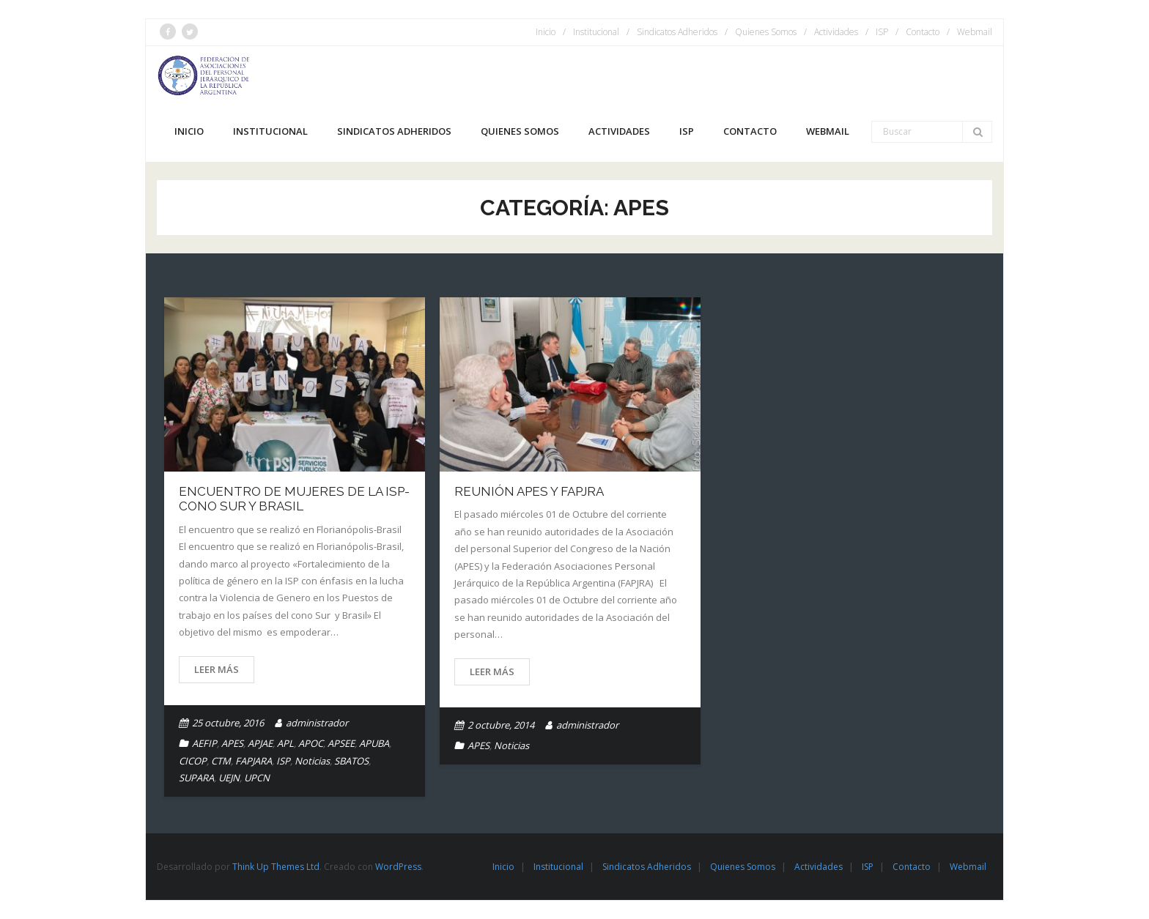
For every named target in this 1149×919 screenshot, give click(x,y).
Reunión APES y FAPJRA (529, 491)
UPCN (257, 777)
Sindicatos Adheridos (677, 32)
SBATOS (351, 760)
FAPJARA (253, 760)
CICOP (193, 760)
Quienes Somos (766, 32)
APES (232, 743)
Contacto (922, 32)
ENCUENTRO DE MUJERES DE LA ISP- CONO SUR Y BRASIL (294, 498)
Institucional (596, 32)
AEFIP (204, 743)
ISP (882, 32)
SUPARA (196, 777)
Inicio (545, 32)
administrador (317, 722)
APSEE (341, 743)
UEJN (229, 777)
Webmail (974, 32)
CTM (221, 760)
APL (285, 743)
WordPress (398, 866)
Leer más (216, 669)
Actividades (836, 32)
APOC (310, 743)
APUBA (374, 743)
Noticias (312, 760)
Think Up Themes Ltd (275, 866)
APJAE (260, 743)
